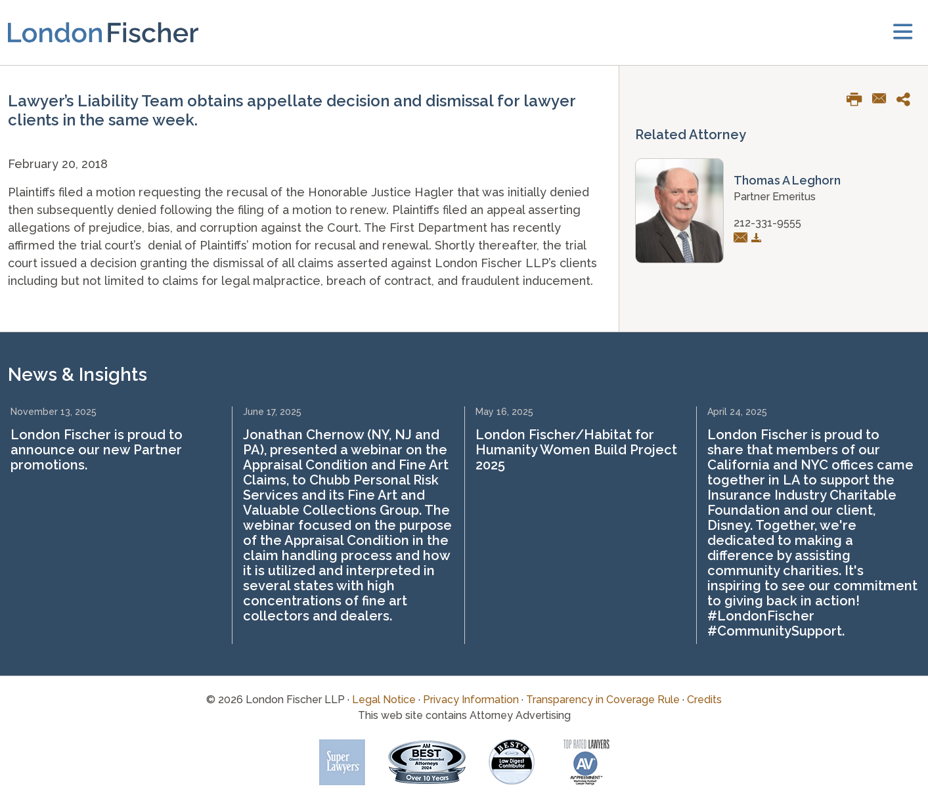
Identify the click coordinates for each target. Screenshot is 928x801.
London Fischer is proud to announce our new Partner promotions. (97, 450)
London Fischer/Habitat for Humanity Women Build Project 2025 (576, 450)
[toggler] (902, 32)
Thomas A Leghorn (787, 180)
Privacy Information (471, 699)
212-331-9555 (767, 223)
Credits (704, 699)
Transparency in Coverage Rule (603, 699)
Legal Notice (384, 699)
